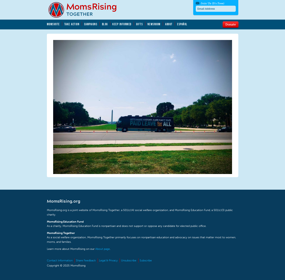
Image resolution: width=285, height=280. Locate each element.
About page (102, 249)
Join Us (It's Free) (212, 3)
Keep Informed (122, 24)
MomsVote (53, 24)
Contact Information (60, 260)
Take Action (72, 24)
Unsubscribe (128, 260)
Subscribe (146, 260)
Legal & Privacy (108, 260)
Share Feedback (86, 260)
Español (182, 24)
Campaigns (90, 24)
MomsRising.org (85, 10)
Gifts (139, 24)
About (169, 24)
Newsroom (154, 24)
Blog (105, 24)
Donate (230, 24)
